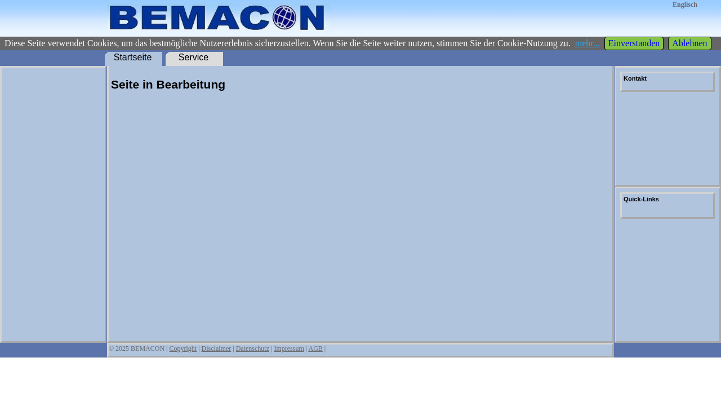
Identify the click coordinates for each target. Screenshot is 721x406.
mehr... (587, 43)
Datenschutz (252, 348)
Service (193, 57)
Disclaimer (217, 348)
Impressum (289, 348)
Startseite (133, 57)
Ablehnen (689, 43)
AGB (315, 348)
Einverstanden (634, 43)
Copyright (183, 348)
